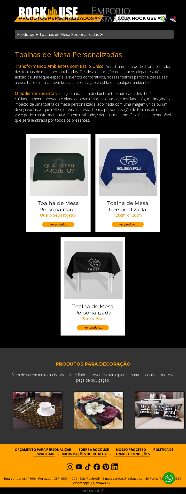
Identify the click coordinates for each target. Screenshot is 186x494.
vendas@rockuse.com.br (131, 478)
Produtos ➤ (27, 34)
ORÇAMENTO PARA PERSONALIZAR (43, 449)
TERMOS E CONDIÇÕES (132, 454)
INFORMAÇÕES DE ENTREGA (84, 454)
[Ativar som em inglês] (173, 19)
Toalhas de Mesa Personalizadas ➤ (71, 34)
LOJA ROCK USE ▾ (141, 18)
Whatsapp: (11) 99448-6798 (94, 483)
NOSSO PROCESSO (131, 449)
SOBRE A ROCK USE (93, 449)
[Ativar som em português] (164, 19)
